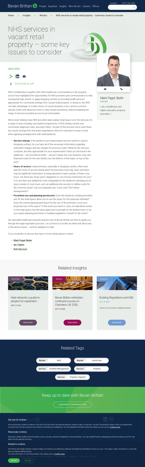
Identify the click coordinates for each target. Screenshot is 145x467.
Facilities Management (59, 369)
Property (96, 369)
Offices (95, 6)
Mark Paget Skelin (23, 240)
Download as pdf (24, 83)
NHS (59, 360)
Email (24, 76)
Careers (86, 6)
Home (11, 15)
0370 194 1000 (128, 3)
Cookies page (115, 427)
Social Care (96, 360)
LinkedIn (17, 76)
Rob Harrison (20, 249)
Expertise (52, 6)
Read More (28, 323)
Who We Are (75, 6)
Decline (28, 461)
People (42, 6)
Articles (43, 15)
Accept (14, 461)
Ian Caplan (19, 244)
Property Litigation (78, 377)
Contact (113, 3)
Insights (63, 6)
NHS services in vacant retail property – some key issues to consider (89, 15)
